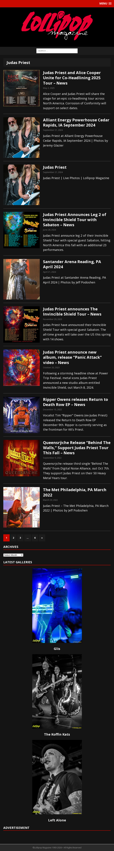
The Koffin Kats (57, 734)
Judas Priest (55, 167)
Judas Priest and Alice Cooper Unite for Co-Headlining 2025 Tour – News (72, 77)
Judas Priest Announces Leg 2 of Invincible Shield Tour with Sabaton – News (74, 219)
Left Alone (57, 820)
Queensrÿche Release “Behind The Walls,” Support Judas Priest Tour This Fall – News (77, 447)
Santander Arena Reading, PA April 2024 (72, 264)
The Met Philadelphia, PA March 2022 (74, 492)
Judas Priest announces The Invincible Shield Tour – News (72, 311)
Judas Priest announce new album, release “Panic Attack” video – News (72, 357)
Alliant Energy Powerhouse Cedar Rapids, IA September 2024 (76, 122)
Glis (57, 648)
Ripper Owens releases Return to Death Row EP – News (75, 402)
